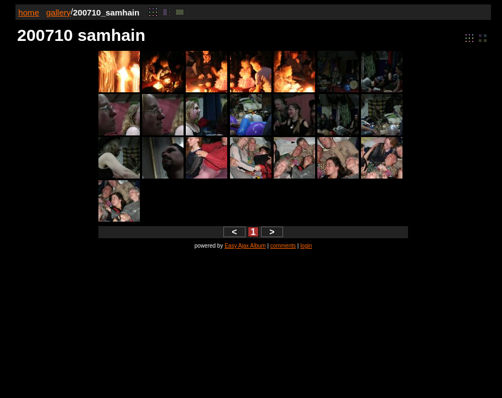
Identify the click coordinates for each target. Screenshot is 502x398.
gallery (58, 12)
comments (283, 246)
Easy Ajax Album (244, 246)
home (28, 12)
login (306, 246)
